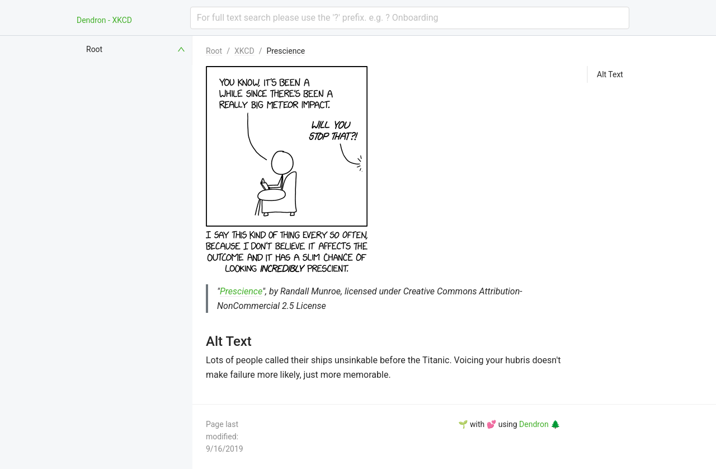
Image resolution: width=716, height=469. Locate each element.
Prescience (285, 50)
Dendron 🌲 (539, 424)
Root (214, 50)
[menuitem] (136, 49)
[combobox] (410, 18)
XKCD (244, 50)
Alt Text (610, 74)
